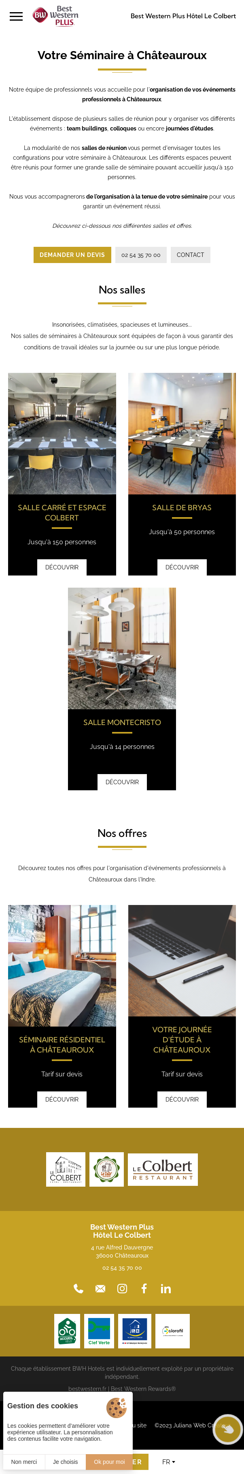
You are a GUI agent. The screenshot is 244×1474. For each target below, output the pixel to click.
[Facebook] (144, 1289)
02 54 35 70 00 (122, 1267)
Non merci (24, 1462)
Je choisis (65, 1462)
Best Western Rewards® (143, 1389)
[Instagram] (122, 1289)
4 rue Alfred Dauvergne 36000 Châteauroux (122, 1251)
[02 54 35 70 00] (78, 1289)
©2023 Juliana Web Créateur (193, 1425)
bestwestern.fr (87, 1389)
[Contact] (100, 1289)
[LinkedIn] (166, 1289)
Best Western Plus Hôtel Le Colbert (183, 16)
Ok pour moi (109, 1462)
